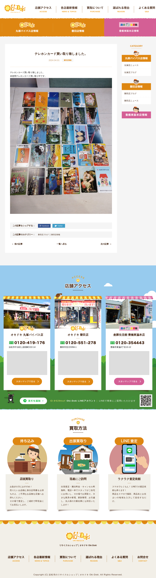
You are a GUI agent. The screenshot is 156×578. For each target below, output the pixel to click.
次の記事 (105, 244)
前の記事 (18, 244)
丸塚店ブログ (130, 72)
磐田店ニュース (131, 101)
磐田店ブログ (43, 235)
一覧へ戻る (62, 244)
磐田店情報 (55, 235)
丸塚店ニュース (131, 65)
